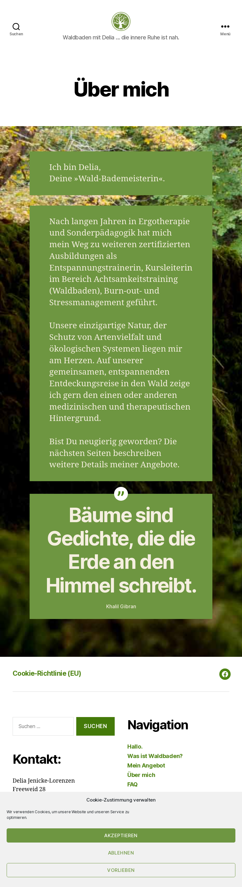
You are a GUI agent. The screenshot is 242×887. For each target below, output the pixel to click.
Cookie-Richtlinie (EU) (51, 682)
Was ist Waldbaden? (155, 765)
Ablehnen (121, 853)
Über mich (141, 784)
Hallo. (134, 756)
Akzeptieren (121, 835)
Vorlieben (121, 870)
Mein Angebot (146, 775)
